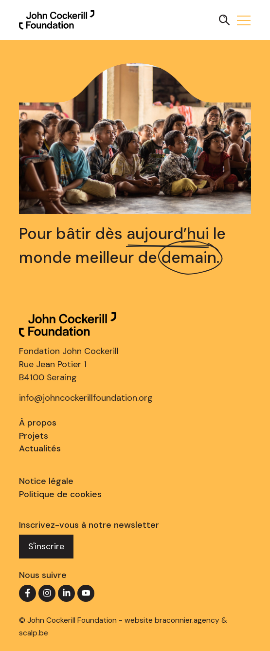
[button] (224, 20)
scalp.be (33, 633)
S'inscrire (46, 546)
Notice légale (46, 481)
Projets (33, 436)
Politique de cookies (60, 494)
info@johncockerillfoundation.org (86, 398)
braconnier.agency (187, 620)
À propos (37, 422)
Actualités (40, 448)
